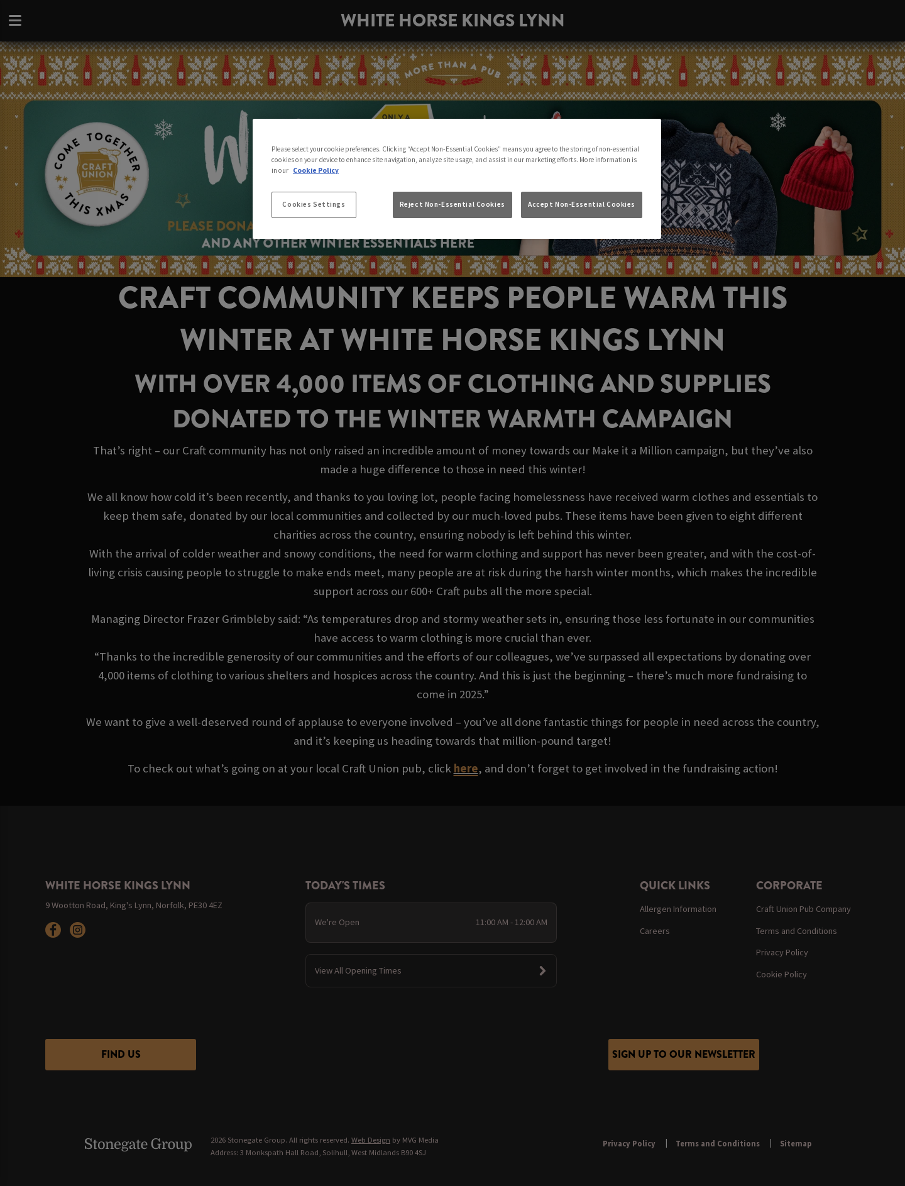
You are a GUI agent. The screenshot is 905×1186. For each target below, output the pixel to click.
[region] (457, 179)
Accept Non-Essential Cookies (581, 204)
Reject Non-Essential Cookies (452, 204)
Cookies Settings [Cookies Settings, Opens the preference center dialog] (313, 204)
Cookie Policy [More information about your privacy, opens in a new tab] (316, 170)
